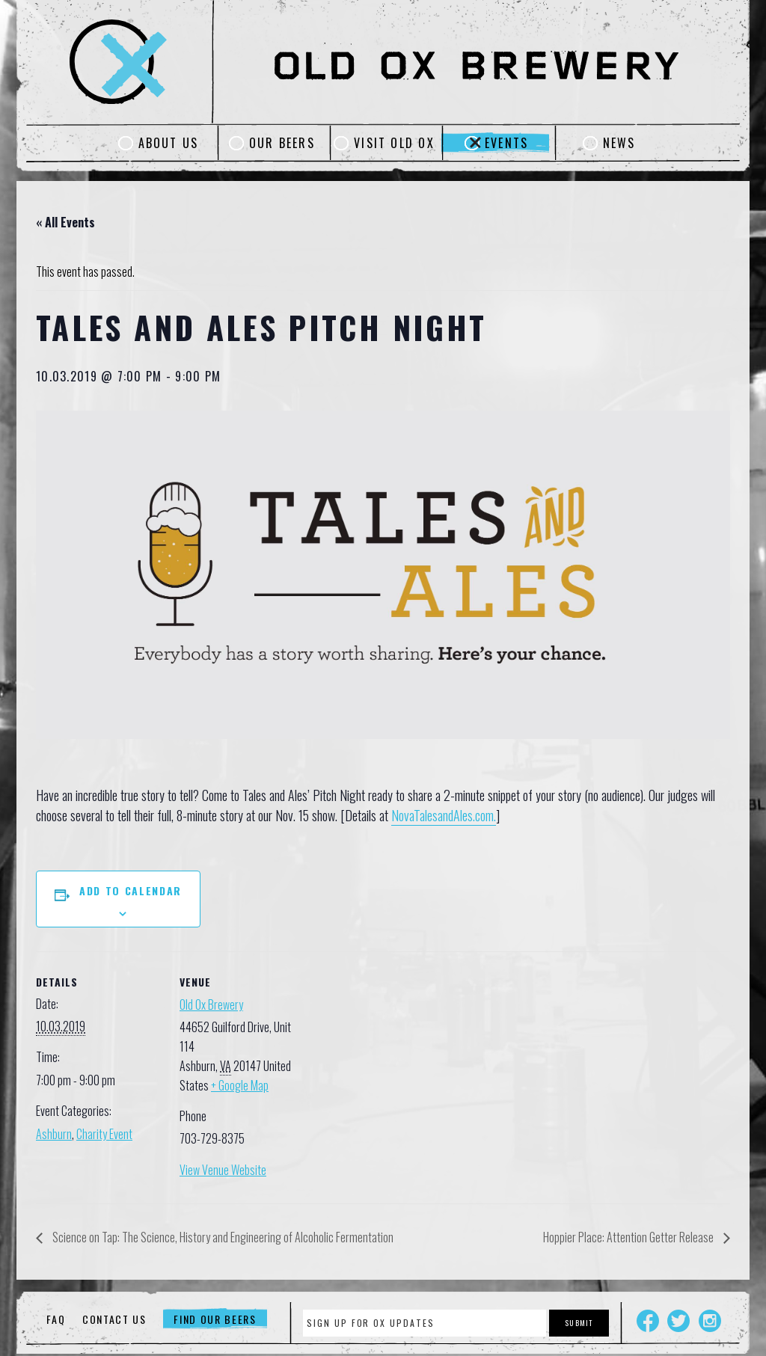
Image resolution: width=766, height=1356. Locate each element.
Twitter (678, 1321)
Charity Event (104, 1134)
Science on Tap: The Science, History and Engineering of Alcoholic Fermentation (221, 1237)
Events (506, 143)
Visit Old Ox (394, 143)
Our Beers (282, 143)
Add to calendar (130, 890)
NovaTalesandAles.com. (443, 815)
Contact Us (114, 1319)
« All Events (65, 222)
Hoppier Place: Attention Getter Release (629, 1237)
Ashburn (54, 1134)
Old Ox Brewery (211, 1004)
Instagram (710, 1321)
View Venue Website (223, 1170)
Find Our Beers (215, 1319)
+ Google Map (240, 1085)
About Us (168, 143)
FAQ (55, 1319)
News (619, 143)
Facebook (648, 1321)
